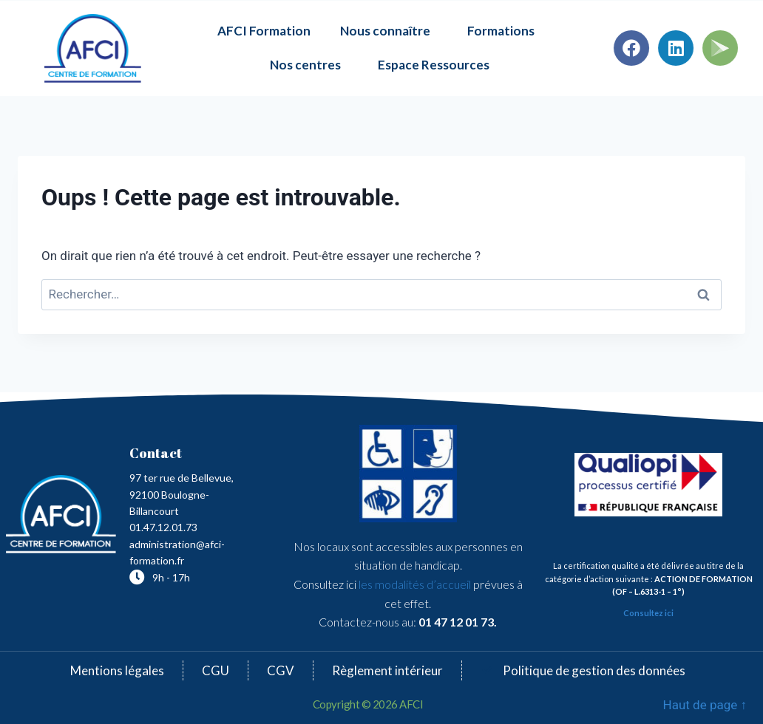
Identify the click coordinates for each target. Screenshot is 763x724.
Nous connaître (389, 30)
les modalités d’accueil (413, 584)
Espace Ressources (433, 64)
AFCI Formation (264, 30)
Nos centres (309, 64)
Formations (504, 30)
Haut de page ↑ (705, 704)
